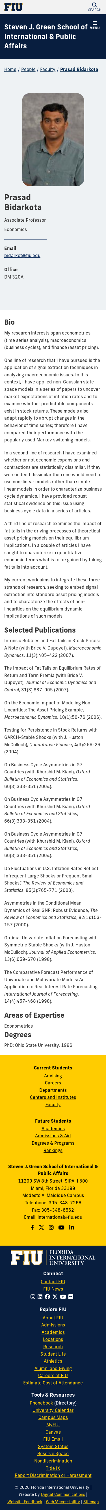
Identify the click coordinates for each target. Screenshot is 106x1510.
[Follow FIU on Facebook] (48, 1297)
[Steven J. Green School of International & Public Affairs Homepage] (46, 36)
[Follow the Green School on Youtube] (62, 1227)
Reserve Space (53, 1453)
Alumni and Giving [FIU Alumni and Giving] (53, 1368)
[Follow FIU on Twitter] (56, 1297)
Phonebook (41, 1403)
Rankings (53, 1150)
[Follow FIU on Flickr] (71, 1297)
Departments (53, 1090)
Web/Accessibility (63, 1501)
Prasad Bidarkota (79, 69)
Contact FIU (53, 1281)
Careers (53, 1083)
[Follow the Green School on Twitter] (42, 1227)
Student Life (53, 1354)
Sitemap (91, 1501)
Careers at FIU (53, 1375)
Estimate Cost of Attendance (53, 1383)
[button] (95, 7)
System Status (53, 1446)
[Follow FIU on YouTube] (64, 1297)
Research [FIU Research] (53, 1346)
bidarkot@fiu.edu (22, 255)
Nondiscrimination (53, 1461)
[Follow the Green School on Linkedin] (72, 1227)
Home (10, 69)
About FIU (53, 1318)
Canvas (53, 1432)
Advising (53, 1075)
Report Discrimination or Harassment (53, 1475)
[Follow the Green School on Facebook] (32, 1227)
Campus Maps (53, 1417)
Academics (53, 1128)
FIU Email (53, 1439)
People (28, 69)
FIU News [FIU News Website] (53, 1289)
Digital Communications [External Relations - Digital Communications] (63, 1494)
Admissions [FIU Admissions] (53, 1325)
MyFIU (53, 1424)
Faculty (47, 69)
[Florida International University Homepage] (28, 7)
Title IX (53, 1468)
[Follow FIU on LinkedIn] (41, 1297)
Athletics (53, 1361)
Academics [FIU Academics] (53, 1332)
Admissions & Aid (53, 1135)
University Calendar (53, 1410)
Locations (53, 1339)
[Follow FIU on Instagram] (34, 1297)
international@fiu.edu (60, 1217)
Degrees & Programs (53, 1143)
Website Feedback (24, 1501)
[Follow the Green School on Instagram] (52, 1227)
